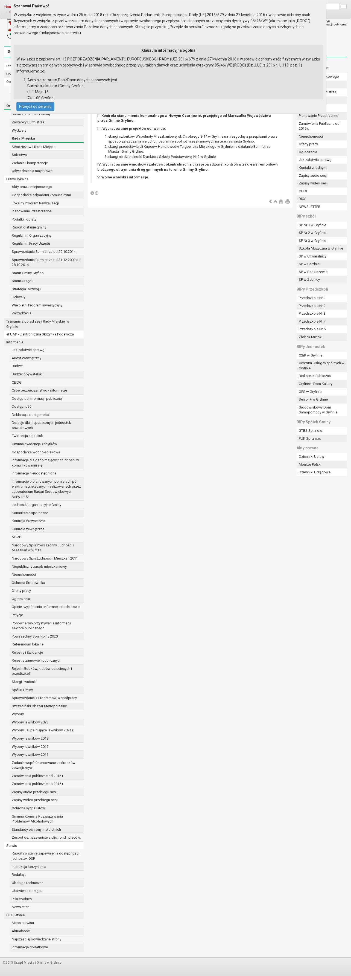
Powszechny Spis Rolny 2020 (35, 636)
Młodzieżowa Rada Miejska (33, 147)
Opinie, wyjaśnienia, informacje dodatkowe (46, 607)
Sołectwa (19, 155)
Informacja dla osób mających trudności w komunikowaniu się (45, 462)
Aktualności (21, 931)
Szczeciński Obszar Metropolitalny (39, 706)
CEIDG (17, 382)
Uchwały (18, 297)
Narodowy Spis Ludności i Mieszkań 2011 (45, 558)
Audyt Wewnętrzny (26, 358)
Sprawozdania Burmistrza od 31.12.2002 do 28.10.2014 (46, 262)
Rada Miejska (23, 138)
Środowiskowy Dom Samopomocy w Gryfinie (318, 410)
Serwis (11, 846)
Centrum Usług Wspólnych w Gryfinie (321, 365)
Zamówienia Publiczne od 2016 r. (319, 126)
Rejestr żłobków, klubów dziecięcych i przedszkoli (42, 671)
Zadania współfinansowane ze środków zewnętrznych (43, 765)
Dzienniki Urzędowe (314, 472)
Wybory (18, 714)
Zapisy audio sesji (313, 175)
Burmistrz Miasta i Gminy (31, 114)
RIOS (302, 199)
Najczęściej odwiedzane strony (36, 939)
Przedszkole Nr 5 (312, 329)
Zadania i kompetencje (30, 163)
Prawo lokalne (17, 179)
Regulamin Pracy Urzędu (31, 243)
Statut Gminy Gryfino (28, 273)
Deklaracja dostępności (30, 415)
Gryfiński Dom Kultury (315, 384)
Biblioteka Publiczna (315, 376)
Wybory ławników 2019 (30, 738)
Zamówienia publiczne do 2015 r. (38, 784)
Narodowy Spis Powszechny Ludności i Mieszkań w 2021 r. (43, 547)
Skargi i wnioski (24, 682)
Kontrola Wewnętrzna (29, 521)
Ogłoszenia (21, 599)
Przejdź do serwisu (35, 106)
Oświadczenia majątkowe (32, 171)
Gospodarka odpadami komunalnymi (41, 195)
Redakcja (19, 875)
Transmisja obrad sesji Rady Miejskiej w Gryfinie (37, 324)
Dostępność (21, 406)
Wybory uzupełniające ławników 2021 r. (43, 730)
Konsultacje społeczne (30, 513)
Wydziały (19, 130)
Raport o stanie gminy (29, 227)
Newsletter (20, 907)
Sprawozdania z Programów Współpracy (44, 698)
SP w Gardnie (309, 264)
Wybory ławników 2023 (30, 722)
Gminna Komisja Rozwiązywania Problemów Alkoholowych (37, 819)
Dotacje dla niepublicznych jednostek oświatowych (41, 425)
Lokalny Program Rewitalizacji (35, 203)
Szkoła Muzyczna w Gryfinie (321, 248)
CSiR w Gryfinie (310, 355)
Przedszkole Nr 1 (312, 298)
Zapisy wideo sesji (313, 183)
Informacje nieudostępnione (34, 473)
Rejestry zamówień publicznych (37, 660)
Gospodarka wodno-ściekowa (36, 452)
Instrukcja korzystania (29, 867)
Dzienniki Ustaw (311, 456)
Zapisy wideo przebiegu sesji (35, 800)
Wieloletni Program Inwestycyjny (37, 305)
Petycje (17, 615)
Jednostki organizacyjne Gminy (36, 505)
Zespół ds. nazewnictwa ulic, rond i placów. (46, 837)
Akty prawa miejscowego (32, 187)
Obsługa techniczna (27, 883)
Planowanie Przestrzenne (31, 211)
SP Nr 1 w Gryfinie (312, 225)
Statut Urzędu (22, 281)
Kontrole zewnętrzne (28, 529)
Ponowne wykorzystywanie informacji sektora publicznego (41, 625)
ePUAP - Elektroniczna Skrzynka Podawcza (40, 334)
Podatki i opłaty (24, 219)
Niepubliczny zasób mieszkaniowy (39, 566)
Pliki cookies (22, 899)
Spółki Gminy (22, 690)
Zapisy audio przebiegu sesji (34, 792)
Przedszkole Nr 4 (312, 321)
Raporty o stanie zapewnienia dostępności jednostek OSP (45, 856)
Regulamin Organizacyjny (31, 235)
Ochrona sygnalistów (28, 808)
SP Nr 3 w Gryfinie (312, 241)
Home (9, 7)
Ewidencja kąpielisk (27, 436)
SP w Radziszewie (313, 272)
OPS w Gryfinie (310, 392)
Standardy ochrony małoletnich (36, 829)
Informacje (14, 342)
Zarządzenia (21, 313)
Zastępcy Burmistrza (28, 122)
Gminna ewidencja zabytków (34, 444)
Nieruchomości (24, 574)
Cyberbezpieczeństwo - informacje (39, 390)
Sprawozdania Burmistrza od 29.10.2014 (43, 252)
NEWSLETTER (309, 207)
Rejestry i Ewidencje (27, 652)
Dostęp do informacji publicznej (37, 398)
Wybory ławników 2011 (30, 754)
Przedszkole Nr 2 (312, 306)
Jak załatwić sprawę (28, 350)
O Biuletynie (15, 915)
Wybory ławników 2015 (30, 747)
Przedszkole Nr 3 (312, 313)
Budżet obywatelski (27, 374)
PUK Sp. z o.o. (310, 438)
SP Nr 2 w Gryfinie (312, 233)
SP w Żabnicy (309, 279)
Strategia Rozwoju (26, 289)
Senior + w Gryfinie (313, 399)
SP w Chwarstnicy (312, 256)
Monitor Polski (310, 464)
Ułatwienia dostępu (27, 891)
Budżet (17, 366)
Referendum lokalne (27, 644)
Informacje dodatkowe (30, 947)
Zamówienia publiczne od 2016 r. (38, 776)
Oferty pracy (21, 591)
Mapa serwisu (23, 923)
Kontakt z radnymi (313, 168)
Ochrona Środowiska (28, 583)
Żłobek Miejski (310, 337)
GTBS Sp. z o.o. (311, 430)
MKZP (16, 537)
